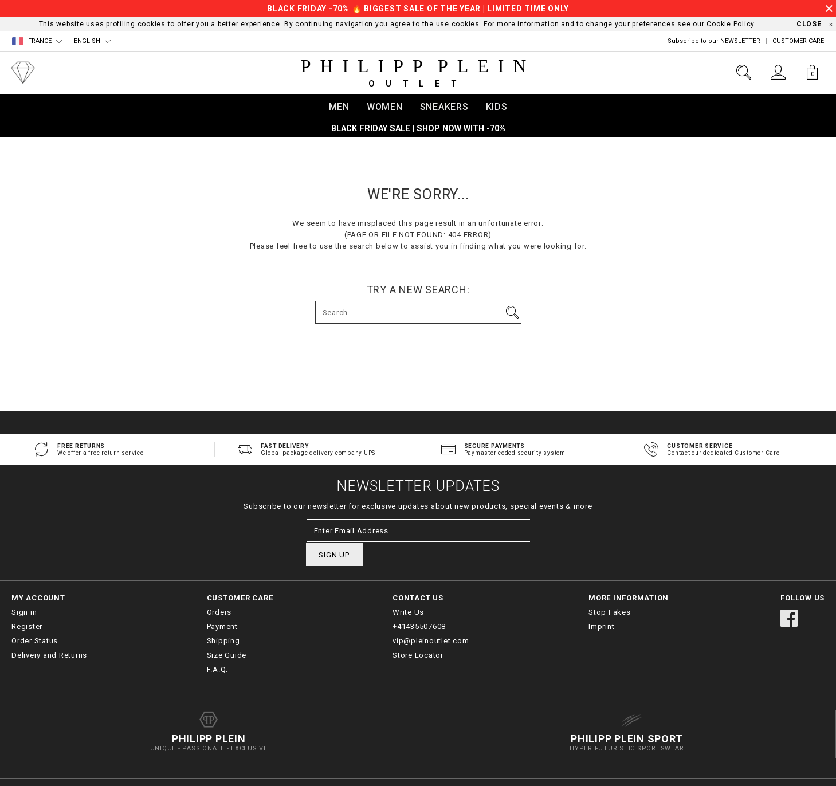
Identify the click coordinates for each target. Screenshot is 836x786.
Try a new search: (418, 290)
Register (26, 603)
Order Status (34, 618)
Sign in (24, 589)
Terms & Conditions (735, 771)
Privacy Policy (803, 771)
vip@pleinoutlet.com (431, 618)
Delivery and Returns (49, 632)
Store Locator (418, 632)
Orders (219, 589)
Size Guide (227, 632)
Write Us (408, 589)
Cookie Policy (731, 24)
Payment (222, 603)
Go (512, 312)
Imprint (601, 603)
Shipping (223, 618)
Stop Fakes (609, 589)
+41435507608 (419, 603)
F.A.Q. (218, 646)
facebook (789, 595)
